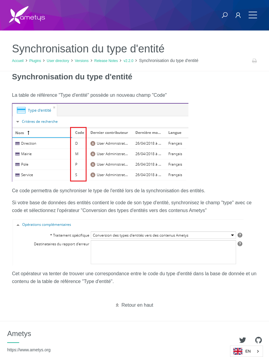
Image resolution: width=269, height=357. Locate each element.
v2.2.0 (128, 61)
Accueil (18, 61)
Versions (82, 61)
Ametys (29, 340)
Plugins (35, 61)
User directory (58, 61)
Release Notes (106, 61)
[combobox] (246, 351)
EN (242, 351)
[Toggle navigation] (253, 15)
